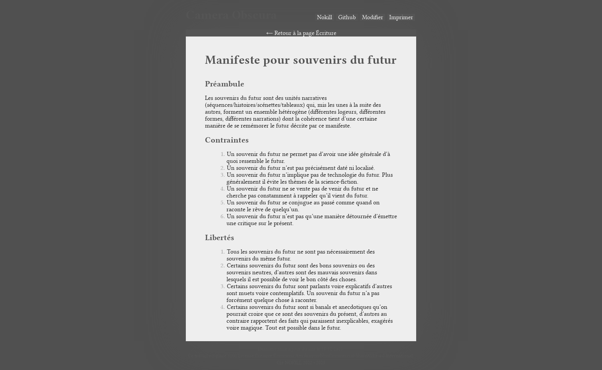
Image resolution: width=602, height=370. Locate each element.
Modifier (372, 17)
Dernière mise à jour (279, 349)
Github (347, 17)
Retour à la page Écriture (305, 33)
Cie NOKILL (289, 362)
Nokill (324, 17)
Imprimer (401, 17)
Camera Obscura (231, 15)
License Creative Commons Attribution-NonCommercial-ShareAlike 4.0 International (325, 355)
